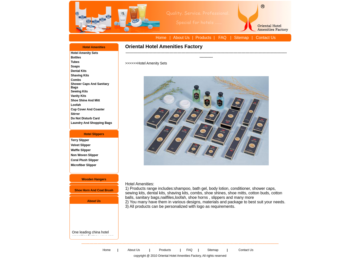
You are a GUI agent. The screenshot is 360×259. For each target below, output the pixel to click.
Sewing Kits (79, 91)
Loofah (76, 105)
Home (161, 37)
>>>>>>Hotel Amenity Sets (146, 63)
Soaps (75, 66)
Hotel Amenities (94, 47)
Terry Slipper (80, 140)
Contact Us (266, 37)
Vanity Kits (78, 96)
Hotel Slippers (94, 134)
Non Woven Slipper (84, 155)
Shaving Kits (80, 75)
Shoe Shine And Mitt (85, 100)
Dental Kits (78, 71)
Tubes (75, 62)
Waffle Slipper (81, 150)
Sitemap (241, 37)
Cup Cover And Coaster (87, 109)
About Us (181, 37)
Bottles (76, 57)
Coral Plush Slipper (84, 160)
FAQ (222, 37)
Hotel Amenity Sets (84, 53)
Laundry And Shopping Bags (91, 123)
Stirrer (75, 114)
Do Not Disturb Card (85, 118)
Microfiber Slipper (83, 165)
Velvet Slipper (80, 145)
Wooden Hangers (94, 179)
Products (203, 37)
